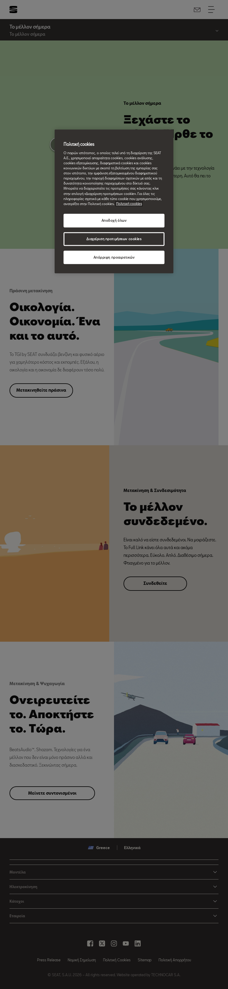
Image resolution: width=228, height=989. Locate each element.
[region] (114, 202)
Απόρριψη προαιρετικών (114, 257)
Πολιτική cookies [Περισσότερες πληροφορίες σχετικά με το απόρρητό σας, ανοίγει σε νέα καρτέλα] (129, 204)
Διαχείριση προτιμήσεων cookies (113, 239)
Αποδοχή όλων (114, 220)
